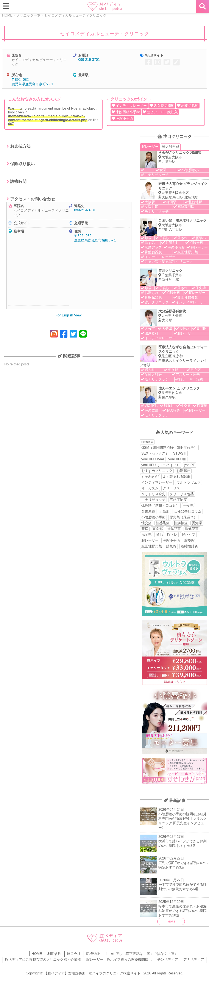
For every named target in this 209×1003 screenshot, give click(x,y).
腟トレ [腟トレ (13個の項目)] (172, 534)
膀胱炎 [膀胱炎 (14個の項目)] (171, 546)
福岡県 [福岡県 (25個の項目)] (146, 534)
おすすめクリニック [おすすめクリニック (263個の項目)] (156, 471)
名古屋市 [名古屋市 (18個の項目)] (148, 511)
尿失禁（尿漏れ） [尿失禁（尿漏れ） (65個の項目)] (183, 517)
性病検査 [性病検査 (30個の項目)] (181, 523)
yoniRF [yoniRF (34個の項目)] (189, 465)
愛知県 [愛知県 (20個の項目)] (197, 523)
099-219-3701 (89, 59)
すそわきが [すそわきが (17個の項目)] (150, 476)
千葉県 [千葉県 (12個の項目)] (188, 505)
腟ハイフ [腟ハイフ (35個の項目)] (188, 534)
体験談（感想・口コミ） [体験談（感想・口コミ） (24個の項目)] (160, 505)
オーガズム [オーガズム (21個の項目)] (150, 488)
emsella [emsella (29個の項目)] (147, 442)
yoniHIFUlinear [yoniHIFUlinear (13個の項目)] (152, 459)
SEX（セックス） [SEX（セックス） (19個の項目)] (155, 453)
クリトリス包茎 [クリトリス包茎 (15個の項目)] (182, 494)
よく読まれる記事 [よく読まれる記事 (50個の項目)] (176, 476)
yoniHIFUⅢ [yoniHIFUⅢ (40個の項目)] (177, 459)
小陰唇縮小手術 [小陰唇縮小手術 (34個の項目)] (153, 517)
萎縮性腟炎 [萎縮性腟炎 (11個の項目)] (189, 546)
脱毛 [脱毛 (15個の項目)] (159, 534)
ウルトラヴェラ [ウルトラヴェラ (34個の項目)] (188, 482)
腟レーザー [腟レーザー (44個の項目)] (150, 540)
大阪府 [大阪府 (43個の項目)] (164, 511)
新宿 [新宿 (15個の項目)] (144, 529)
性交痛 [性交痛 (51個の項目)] (146, 523)
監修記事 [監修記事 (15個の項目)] (192, 529)
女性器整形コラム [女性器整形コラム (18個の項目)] (187, 511)
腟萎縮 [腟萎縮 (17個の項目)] (189, 540)
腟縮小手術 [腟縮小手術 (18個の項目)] (171, 540)
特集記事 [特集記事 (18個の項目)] (174, 529)
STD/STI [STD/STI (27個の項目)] (179, 453)
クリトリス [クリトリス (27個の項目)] (171, 488)
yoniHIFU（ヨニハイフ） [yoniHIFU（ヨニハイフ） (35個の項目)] (160, 465)
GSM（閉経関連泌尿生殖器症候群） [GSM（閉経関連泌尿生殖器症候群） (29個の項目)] (169, 447)
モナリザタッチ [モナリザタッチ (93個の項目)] (153, 500)
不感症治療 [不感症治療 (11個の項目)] (178, 500)
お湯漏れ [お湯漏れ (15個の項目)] (183, 471)
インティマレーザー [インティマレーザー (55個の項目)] (156, 482)
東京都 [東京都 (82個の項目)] (157, 529)
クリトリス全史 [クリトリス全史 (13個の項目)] (153, 494)
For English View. (69, 315)
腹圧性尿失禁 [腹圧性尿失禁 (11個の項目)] (151, 546)
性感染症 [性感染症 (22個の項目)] (163, 523)
